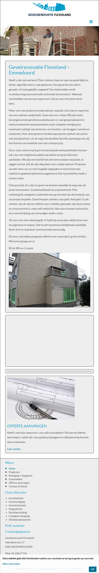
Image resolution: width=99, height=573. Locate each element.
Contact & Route (18, 486)
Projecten (14, 472)
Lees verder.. (14, 448)
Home (12, 468)
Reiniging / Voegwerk (20, 475)
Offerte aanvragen (19, 482)
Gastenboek (15, 479)
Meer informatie (11, 563)
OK (92, 569)
